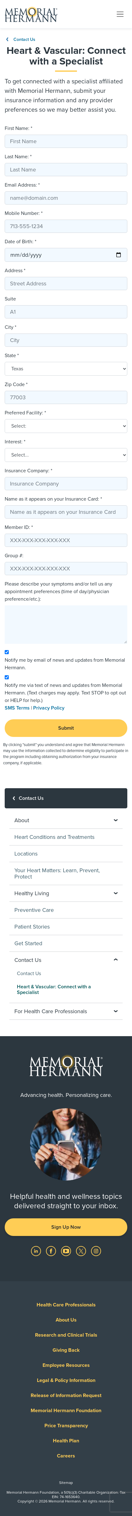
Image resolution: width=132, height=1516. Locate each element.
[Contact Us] (66, 798)
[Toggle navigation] (120, 14)
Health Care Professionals (66, 1305)
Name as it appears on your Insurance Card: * (53, 499)
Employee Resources (66, 1365)
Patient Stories (32, 926)
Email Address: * (22, 185)
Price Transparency (66, 1426)
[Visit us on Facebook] (51, 1251)
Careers (66, 1456)
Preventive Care (34, 910)
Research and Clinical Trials (66, 1335)
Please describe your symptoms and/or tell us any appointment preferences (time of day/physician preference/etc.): (58, 591)
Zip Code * (16, 384)
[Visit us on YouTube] (66, 1251)
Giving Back (66, 1350)
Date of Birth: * (20, 242)
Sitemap (66, 1482)
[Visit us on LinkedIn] (36, 1251)
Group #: (14, 556)
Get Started (28, 943)
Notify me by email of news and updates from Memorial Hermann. (65, 664)
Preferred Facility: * (25, 413)
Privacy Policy (48, 708)
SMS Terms (17, 708)
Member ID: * (19, 527)
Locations (26, 853)
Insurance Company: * (28, 471)
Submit (66, 728)
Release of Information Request (66, 1395)
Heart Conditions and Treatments (54, 837)
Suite (10, 299)
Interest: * (15, 442)
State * (12, 355)
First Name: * (18, 128)
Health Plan (66, 1441)
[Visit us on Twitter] (81, 1251)
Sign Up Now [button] (66, 1227)
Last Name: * (18, 157)
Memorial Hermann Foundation (66, 1410)
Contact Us (20, 39)
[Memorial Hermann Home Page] (31, 14)
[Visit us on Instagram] (96, 1251)
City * (10, 327)
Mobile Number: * (24, 213)
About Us (66, 1320)
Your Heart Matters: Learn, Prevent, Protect (57, 873)
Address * (15, 270)
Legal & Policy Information (66, 1380)
